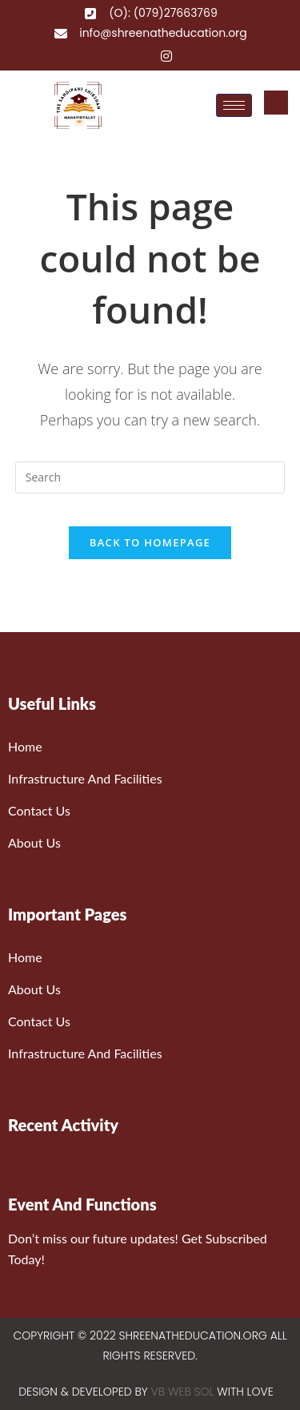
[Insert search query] (150, 477)
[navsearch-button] (276, 103)
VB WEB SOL (182, 1392)
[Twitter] (142, 55)
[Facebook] (118, 55)
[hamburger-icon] (234, 105)
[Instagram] (166, 55)
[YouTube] (190, 55)
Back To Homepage (150, 542)
